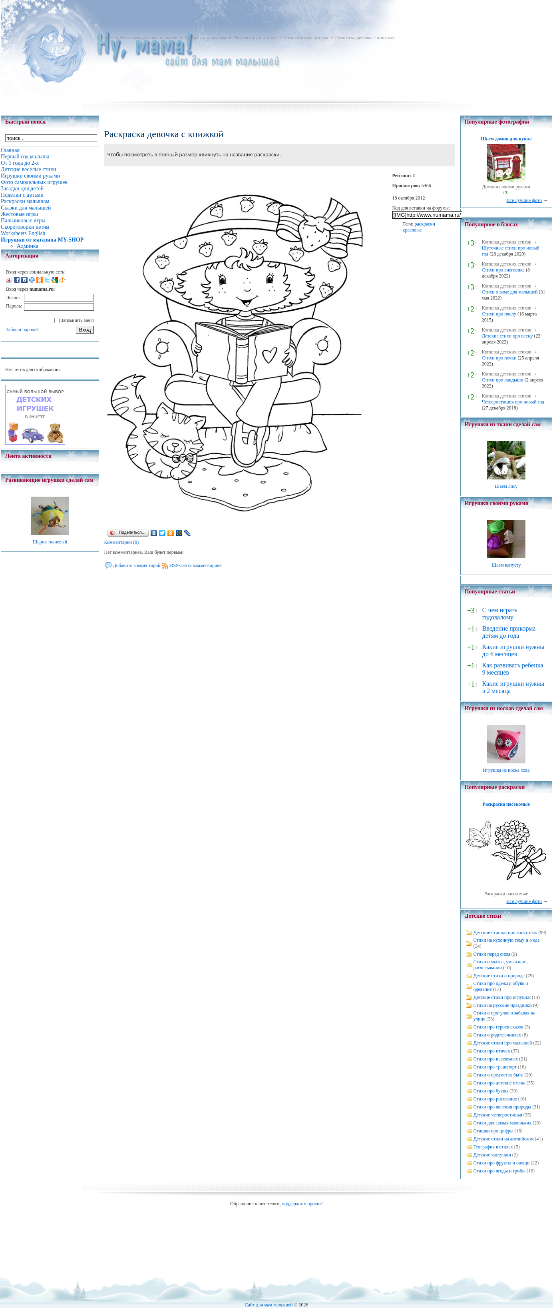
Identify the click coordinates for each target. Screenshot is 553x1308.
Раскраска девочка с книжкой (365, 37)
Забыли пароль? (22, 329)
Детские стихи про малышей (502, 1043)
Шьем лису (506, 486)
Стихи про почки (499, 358)
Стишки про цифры (493, 1131)
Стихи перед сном (491, 954)
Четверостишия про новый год (513, 402)
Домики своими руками (506, 187)
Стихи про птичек (491, 1051)
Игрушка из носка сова (506, 770)
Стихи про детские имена (499, 1083)
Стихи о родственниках (497, 1035)
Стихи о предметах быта (498, 1075)
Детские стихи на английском (503, 1139)
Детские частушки (492, 1155)
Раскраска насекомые (506, 804)
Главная (105, 37)
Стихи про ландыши (502, 380)
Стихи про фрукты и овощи (501, 1163)
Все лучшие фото (524, 200)
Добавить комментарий (137, 565)
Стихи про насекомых (495, 1059)
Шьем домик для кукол (506, 139)
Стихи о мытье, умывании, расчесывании (500, 965)
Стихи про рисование (495, 1099)
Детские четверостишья (497, 1115)
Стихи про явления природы (502, 1107)
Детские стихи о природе (499, 976)
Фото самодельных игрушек (148, 37)
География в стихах (493, 1147)
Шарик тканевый (49, 542)
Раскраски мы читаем (306, 37)
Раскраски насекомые (506, 894)
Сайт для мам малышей (268, 1305)
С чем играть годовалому (499, 614)
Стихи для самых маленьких (502, 1123)
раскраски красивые (419, 227)
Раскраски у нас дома (255, 37)
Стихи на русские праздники (502, 1005)
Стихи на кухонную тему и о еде (506, 940)
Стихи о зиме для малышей (510, 292)
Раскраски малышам (205, 37)
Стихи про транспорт (495, 1067)
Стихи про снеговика (503, 270)
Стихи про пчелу (499, 314)
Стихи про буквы (491, 1091)
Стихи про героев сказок (498, 1027)
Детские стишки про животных (505, 932)
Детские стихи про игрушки (502, 997)
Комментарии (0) (121, 542)
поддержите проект (301, 1203)
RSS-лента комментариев (196, 565)
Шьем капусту (506, 565)
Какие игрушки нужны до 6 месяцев (513, 650)
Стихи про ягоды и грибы (499, 1171)
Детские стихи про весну (507, 336)
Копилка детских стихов (506, 242)
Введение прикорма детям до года (508, 632)
